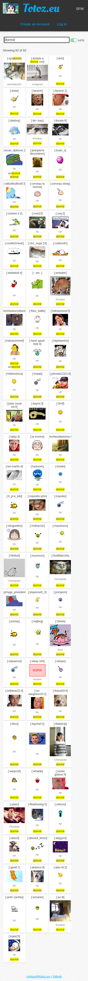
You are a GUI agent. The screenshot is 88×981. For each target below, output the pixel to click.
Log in (62, 24)
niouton (37, 679)
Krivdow (37, 138)
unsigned (37, 84)
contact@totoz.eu (38, 976)
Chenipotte (14, 580)
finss (60, 649)
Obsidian (14, 826)
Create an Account (34, 24)
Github (57, 976)
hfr (60, 76)
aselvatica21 (14, 84)
